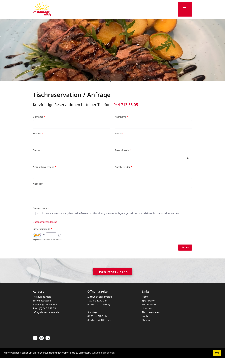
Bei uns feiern (149, 307)
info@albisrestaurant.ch (46, 315)
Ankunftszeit (123, 153)
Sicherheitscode (42, 232)
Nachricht (38, 186)
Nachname (121, 119)
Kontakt (146, 319)
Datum (37, 153)
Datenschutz (41, 211)
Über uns (147, 311)
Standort (147, 323)
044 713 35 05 (126, 107)
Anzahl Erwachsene (44, 170)
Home (145, 300)
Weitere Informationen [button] (103, 353)
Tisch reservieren (112, 274)
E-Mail (119, 136)
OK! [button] (217, 353)
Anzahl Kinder (123, 170)
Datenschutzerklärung (45, 225)
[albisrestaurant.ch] (42, 9)
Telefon (38, 136)
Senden (185, 250)
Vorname (39, 119)
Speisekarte (148, 303)
